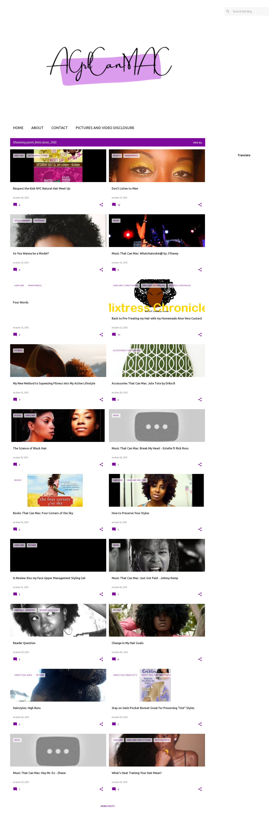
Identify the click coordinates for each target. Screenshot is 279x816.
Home (18, 128)
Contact (59, 128)
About (37, 128)
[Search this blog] (250, 11)
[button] (101, 205)
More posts (108, 806)
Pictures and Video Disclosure (105, 128)
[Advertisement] (219, 202)
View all (197, 142)
